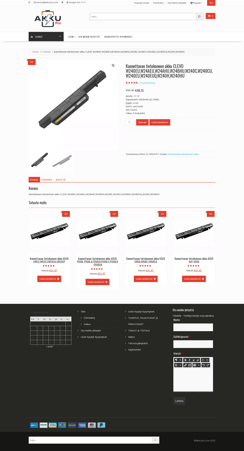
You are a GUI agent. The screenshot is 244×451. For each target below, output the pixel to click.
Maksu (131, 336)
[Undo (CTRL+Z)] (204, 364)
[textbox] (193, 379)
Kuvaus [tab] (34, 179)
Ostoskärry (158, 2)
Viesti (178, 353)
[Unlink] (189, 364)
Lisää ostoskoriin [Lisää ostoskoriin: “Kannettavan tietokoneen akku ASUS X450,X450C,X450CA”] (144, 278)
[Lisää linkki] (185, 364)
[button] (113, 65)
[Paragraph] (178, 364)
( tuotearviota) (147, 82)
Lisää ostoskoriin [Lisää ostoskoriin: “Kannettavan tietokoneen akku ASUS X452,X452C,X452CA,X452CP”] (48, 278)
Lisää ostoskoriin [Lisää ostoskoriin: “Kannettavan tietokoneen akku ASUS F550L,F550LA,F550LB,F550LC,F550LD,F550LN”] (96, 281)
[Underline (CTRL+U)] (194, 359)
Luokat (37, 36)
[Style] (178, 359)
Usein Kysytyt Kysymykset (118, 36)
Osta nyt (142, 121)
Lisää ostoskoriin (160, 121)
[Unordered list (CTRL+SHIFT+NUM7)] (203, 359)
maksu (87, 323)
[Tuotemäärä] (130, 121)
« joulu (49, 345)
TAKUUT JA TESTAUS (139, 329)
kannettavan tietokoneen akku (183, 153)
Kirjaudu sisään (141, 2)
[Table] (196, 364)
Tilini (211, 2)
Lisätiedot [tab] (46, 179)
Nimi (176, 319)
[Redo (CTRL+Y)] (208, 364)
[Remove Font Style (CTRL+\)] (198, 359)
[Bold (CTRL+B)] (185, 359)
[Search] (199, 16)
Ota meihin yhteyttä (177, 2)
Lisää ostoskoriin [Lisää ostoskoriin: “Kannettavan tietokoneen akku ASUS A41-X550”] (192, 278)
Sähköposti (182, 336)
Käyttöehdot (134, 348)
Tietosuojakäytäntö (138, 342)
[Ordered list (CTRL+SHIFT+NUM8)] (207, 359)
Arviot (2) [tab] (61, 179)
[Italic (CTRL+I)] (189, 359)
